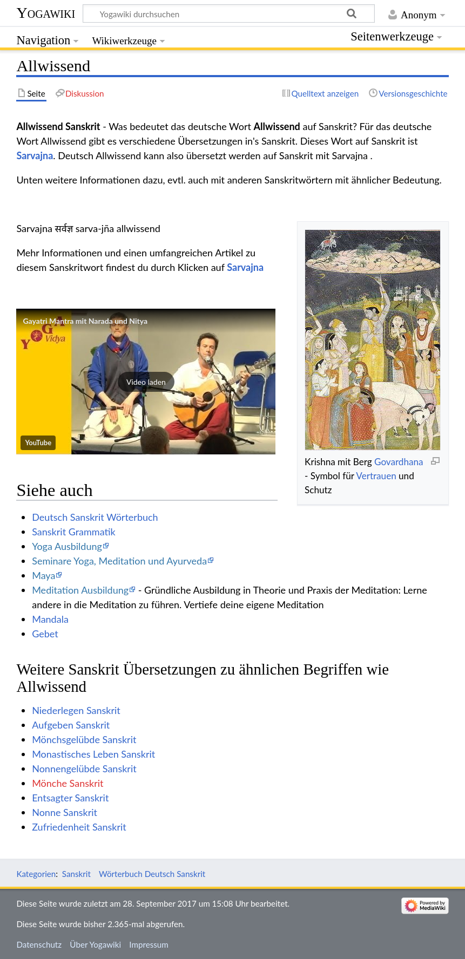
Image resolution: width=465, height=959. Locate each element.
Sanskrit (76, 874)
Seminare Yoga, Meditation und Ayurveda (119, 561)
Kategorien (36, 874)
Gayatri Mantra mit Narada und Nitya (85, 320)
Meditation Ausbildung (80, 590)
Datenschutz (39, 944)
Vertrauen (376, 475)
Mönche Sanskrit (67, 783)
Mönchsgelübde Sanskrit (84, 739)
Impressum (149, 944)
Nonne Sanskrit (64, 812)
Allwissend (277, 126)
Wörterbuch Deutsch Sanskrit (152, 874)
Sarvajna (34, 155)
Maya (43, 575)
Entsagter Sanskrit (70, 798)
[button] (145, 381)
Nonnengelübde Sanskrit (84, 768)
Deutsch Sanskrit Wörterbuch (95, 517)
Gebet (45, 634)
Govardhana (398, 461)
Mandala (50, 619)
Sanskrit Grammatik (74, 532)
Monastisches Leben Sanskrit (93, 754)
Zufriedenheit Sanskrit (79, 827)
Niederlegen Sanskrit (76, 710)
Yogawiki (45, 12)
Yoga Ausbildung (67, 546)
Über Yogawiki (95, 944)
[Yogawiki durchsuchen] (228, 13)
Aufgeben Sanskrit (71, 725)
